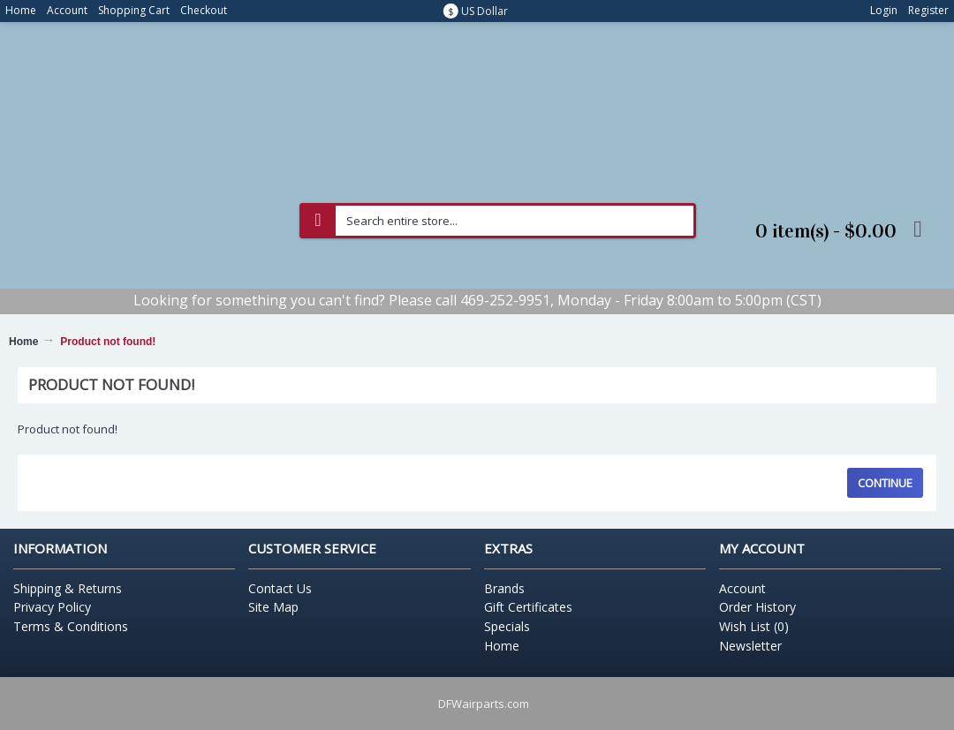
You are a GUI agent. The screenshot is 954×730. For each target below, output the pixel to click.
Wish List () (754, 626)
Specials (507, 626)
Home (23, 341)
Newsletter (750, 645)
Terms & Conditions (70, 626)
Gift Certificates (528, 606)
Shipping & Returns (67, 588)
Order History (757, 606)
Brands (504, 588)
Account (742, 588)
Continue (885, 483)
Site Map (273, 606)
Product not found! (107, 341)
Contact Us (280, 588)
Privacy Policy (52, 606)
